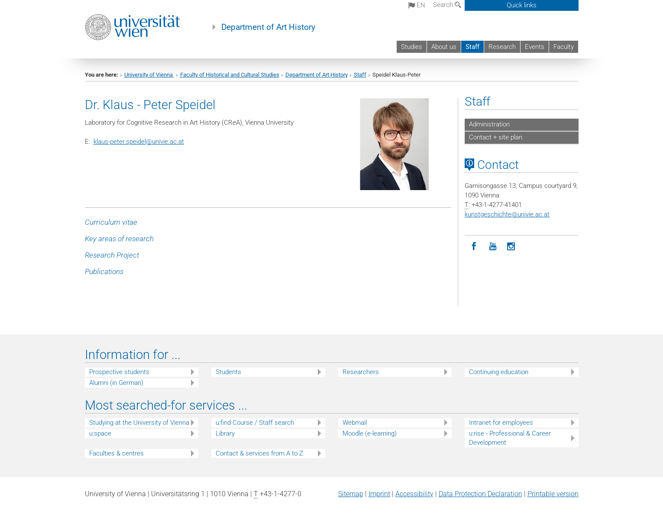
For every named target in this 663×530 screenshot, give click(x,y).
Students (228, 372)
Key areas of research (119, 238)
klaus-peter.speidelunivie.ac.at (139, 141)
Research (502, 47)
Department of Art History (268, 27)
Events (534, 47)
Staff (472, 47)
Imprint (379, 494)
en (416, 5)
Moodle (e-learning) (370, 433)
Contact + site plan (495, 137)
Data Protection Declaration (480, 494)
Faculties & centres (116, 453)
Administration (489, 124)
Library (225, 433)
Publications (104, 271)
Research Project (112, 255)
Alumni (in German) (116, 383)
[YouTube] (492, 246)
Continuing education (498, 372)
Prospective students (119, 372)
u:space (100, 433)
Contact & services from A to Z (259, 453)
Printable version (553, 494)
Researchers (361, 372)
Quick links (522, 5)
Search (447, 5)
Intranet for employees (501, 423)
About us (443, 47)
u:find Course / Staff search (255, 423)
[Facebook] (474, 246)
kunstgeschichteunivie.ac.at (507, 214)
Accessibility (414, 494)
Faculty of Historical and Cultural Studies (229, 74)
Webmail (355, 423)
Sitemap (350, 494)
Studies (411, 47)
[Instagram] (511, 246)
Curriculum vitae (111, 222)
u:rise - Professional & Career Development (510, 438)
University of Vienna (149, 74)
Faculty (563, 47)
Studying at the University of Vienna (139, 423)
